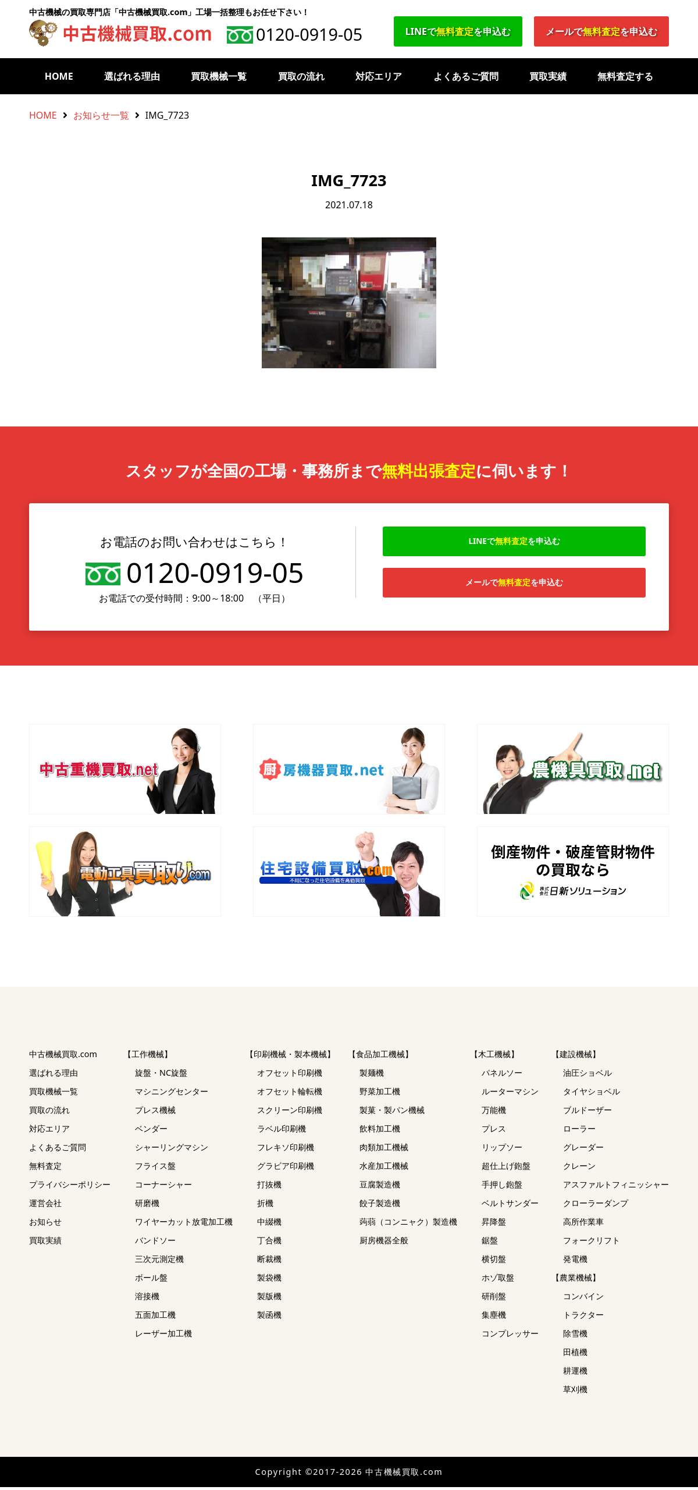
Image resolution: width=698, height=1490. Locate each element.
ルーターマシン (510, 1094)
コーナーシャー (163, 1187)
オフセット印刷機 (289, 1075)
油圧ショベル (587, 1075)
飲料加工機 (379, 1131)
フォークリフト (591, 1243)
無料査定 (45, 1168)
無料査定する (625, 76)
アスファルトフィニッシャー (616, 1187)
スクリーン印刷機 (289, 1112)
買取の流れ (301, 76)
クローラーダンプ (595, 1205)
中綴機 (269, 1224)
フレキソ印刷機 (285, 1149)
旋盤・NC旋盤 (161, 1075)
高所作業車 (583, 1224)
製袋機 (269, 1280)
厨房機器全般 (383, 1243)
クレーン (579, 1168)
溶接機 (147, 1298)
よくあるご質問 (465, 76)
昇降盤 (494, 1224)
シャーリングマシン (171, 1149)
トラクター (583, 1317)
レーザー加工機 (163, 1336)
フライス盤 (155, 1168)
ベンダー (151, 1131)
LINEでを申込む (458, 31)
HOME (59, 76)
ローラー (579, 1131)
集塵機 (494, 1317)
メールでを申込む (601, 31)
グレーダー (583, 1149)
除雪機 (575, 1336)
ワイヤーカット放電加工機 (184, 1224)
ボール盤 (151, 1280)
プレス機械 (155, 1112)
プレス (494, 1131)
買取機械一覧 (219, 76)
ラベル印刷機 (281, 1131)
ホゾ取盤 (498, 1280)
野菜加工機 (379, 1094)
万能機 (494, 1112)
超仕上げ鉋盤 (506, 1168)
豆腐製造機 (379, 1187)
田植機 (575, 1354)
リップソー (502, 1149)
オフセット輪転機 (289, 1094)
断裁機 (269, 1261)
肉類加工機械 (383, 1149)
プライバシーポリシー (70, 1187)
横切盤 (494, 1261)
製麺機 (371, 1075)
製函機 (269, 1317)
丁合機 (269, 1243)
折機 (265, 1205)
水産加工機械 (383, 1168)
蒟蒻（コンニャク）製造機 (408, 1224)
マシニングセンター (171, 1094)
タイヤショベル (591, 1094)
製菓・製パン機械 (392, 1112)
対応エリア (378, 76)
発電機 (575, 1261)
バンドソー (155, 1243)
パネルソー (502, 1075)
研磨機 (147, 1205)
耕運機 (575, 1373)
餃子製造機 (379, 1205)
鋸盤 (490, 1243)
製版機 (269, 1298)
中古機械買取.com (63, 1056)
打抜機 (269, 1187)
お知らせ (45, 1224)
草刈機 (575, 1391)
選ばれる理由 (132, 76)
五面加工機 (155, 1317)
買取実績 (548, 76)
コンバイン (583, 1298)
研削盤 (494, 1298)
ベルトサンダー (510, 1205)
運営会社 (45, 1205)
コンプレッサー (510, 1336)
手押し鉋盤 (502, 1187)
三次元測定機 (159, 1261)
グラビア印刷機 (285, 1168)
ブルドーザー (587, 1112)
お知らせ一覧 (101, 115)
